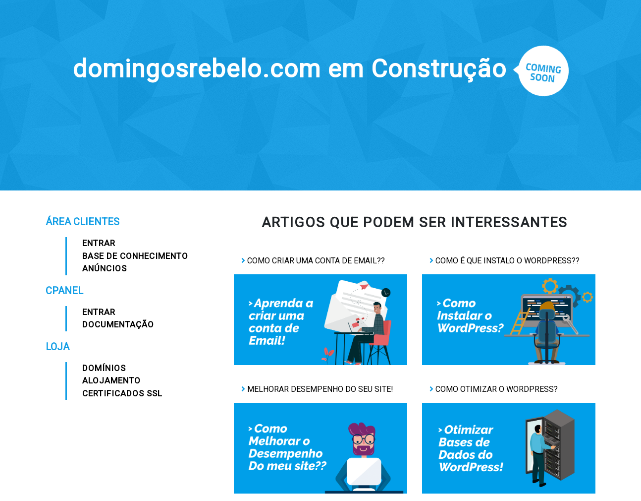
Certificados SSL (122, 393)
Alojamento (111, 380)
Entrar (98, 243)
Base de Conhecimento (135, 256)
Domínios (104, 368)
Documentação (118, 324)
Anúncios (104, 268)
